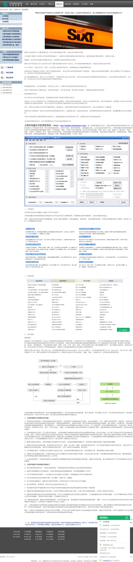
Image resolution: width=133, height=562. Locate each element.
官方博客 (39, 539)
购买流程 (68, 4)
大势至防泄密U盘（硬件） (11, 45)
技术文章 (5, 19)
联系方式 (39, 534)
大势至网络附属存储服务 (10, 60)
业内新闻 (25, 9)
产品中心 (42, 4)
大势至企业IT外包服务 (10, 57)
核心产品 (5, 28)
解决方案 (34, 4)
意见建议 (39, 537)
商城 (91, 4)
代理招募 (50, 534)
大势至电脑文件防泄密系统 (11, 34)
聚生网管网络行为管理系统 (11, 39)
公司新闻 (5, 16)
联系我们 (76, 4)
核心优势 (28, 537)
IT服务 (4, 52)
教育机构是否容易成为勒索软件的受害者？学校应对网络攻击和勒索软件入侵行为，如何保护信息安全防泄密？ (69, 522)
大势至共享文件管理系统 (10, 31)
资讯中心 (59, 4)
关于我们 (85, 4)
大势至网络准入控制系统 (10, 37)
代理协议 (50, 537)
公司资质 (17, 537)
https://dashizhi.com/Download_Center (73, 125)
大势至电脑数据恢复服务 (10, 54)
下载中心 (51, 4)
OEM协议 (51, 539)
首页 (27, 4)
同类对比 (28, 534)
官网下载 (62, 539)
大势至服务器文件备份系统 (11, 42)
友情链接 (62, 537)
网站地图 (62, 534)
